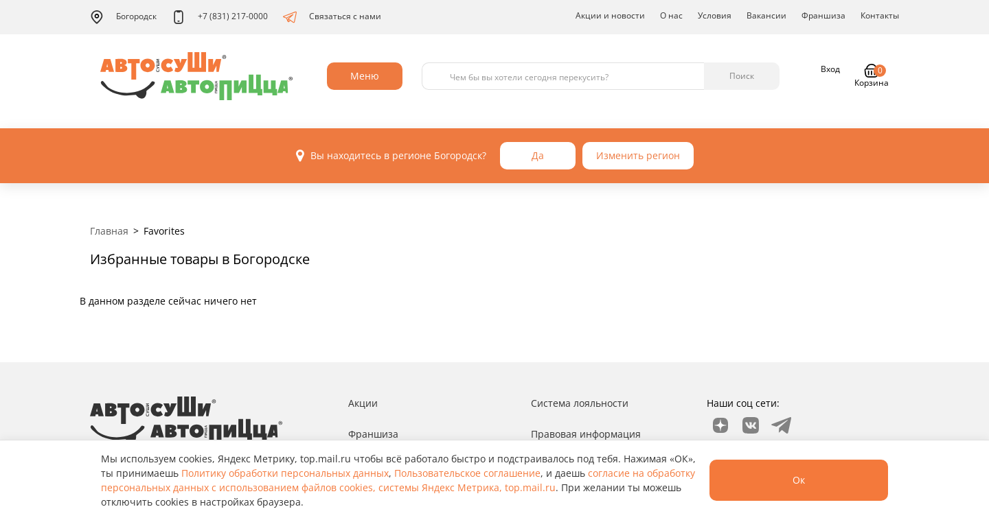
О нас (671, 15)
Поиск (741, 76)
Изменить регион (638, 155)
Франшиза (823, 15)
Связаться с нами (332, 17)
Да (538, 155)
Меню (364, 75)
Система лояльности (579, 403)
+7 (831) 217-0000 (220, 17)
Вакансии (766, 15)
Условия (714, 15)
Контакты (880, 15)
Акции (363, 403)
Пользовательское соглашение (467, 473)
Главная (109, 230)
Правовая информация (586, 433)
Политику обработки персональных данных (285, 473)
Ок (799, 479)
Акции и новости (610, 15)
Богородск (123, 17)
